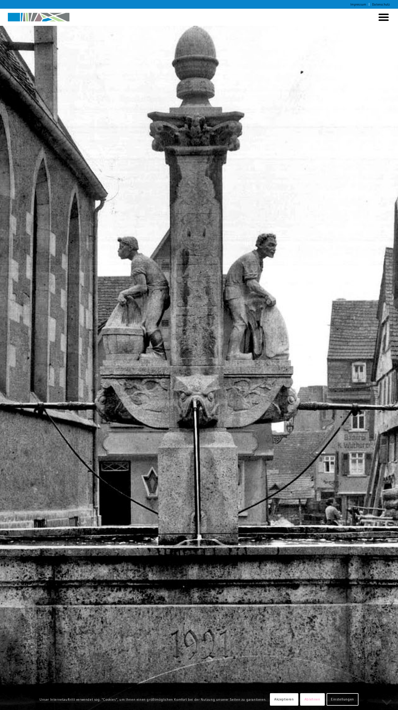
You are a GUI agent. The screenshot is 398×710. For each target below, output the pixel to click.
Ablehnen (312, 699)
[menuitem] (358, 4)
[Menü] (382, 17)
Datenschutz (381, 4)
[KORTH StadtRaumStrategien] (38, 17)
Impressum (358, 4)
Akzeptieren (284, 699)
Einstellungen (342, 699)
